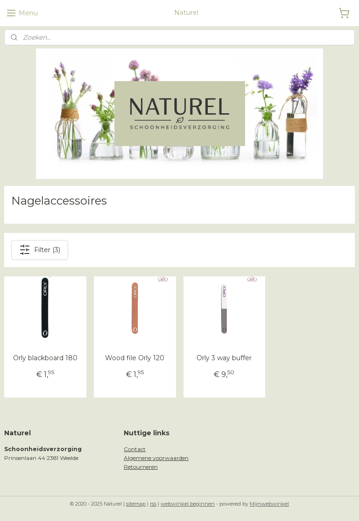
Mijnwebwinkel (269, 503)
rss (153, 503)
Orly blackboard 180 (45, 358)
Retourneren (141, 466)
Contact (135, 449)
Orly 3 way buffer (224, 358)
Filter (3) (39, 249)
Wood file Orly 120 (134, 358)
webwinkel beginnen (188, 503)
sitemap (136, 503)
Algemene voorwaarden (156, 457)
